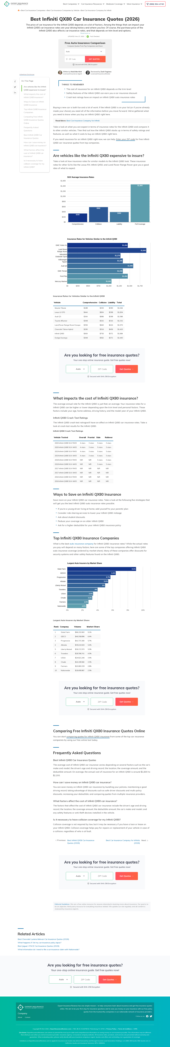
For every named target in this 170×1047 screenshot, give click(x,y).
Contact (27, 1017)
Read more (85, 33)
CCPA (135, 1029)
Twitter (151, 1016)
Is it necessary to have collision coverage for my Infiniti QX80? (34, 163)
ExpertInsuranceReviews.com (60, 1029)
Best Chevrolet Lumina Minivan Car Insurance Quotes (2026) (43, 939)
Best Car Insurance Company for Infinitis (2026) (123, 841)
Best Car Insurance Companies (33, 10)
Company (22, 1013)
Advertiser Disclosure (26, 74)
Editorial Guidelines (62, 904)
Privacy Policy (111, 1029)
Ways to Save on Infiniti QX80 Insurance (34, 103)
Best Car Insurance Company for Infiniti (96, 10)
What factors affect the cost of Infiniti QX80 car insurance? (34, 153)
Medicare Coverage (115, 4)
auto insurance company (81, 543)
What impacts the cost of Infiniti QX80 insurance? (34, 95)
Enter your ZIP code (125, 139)
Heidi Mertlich (76, 72)
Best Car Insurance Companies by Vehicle (63, 10)
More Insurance (134, 4)
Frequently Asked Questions (31, 129)
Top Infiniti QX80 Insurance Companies (35, 111)
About (20, 1017)
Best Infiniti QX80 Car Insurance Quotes (33, 136)
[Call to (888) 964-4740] (155, 4)
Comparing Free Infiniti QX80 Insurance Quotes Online (34, 120)
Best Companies (71, 4)
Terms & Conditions (125, 1029)
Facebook (147, 1016)
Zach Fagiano (106, 72)
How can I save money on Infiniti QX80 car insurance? (35, 144)
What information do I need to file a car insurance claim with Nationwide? (48, 949)
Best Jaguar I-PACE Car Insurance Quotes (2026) (38, 946)
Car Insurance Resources (92, 4)
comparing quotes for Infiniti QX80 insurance (88, 736)
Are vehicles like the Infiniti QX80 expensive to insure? (35, 88)
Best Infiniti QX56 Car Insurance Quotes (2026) (80, 841)
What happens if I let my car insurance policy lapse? (39, 942)
